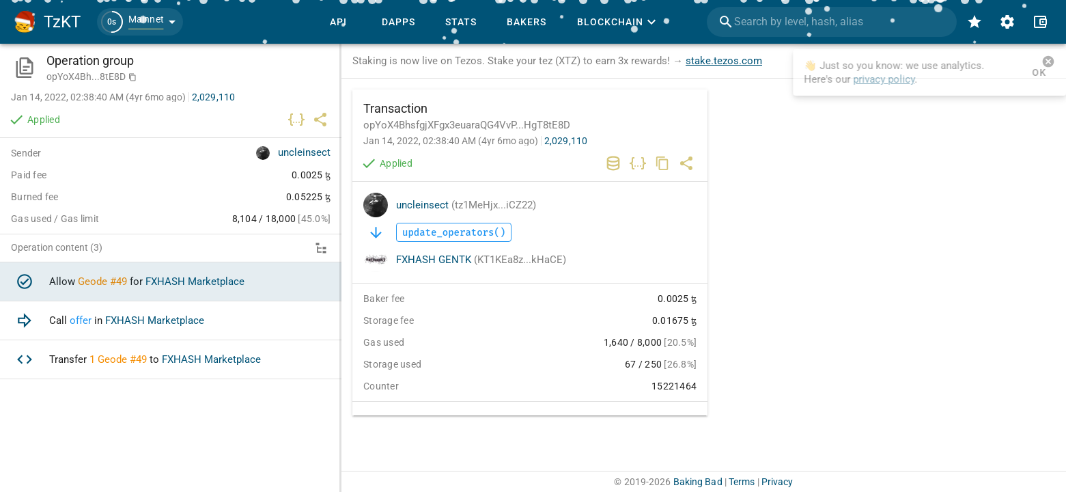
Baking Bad (698, 481)
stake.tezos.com (724, 61)
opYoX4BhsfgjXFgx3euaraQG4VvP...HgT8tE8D (466, 125)
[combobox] (832, 22)
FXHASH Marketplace (194, 281)
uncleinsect (466, 205)
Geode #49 (102, 281)
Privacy (777, 481)
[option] (170, 281)
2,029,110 (565, 141)
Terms (742, 481)
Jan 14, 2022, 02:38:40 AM (450, 141)
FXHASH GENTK (481, 260)
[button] (140, 22)
